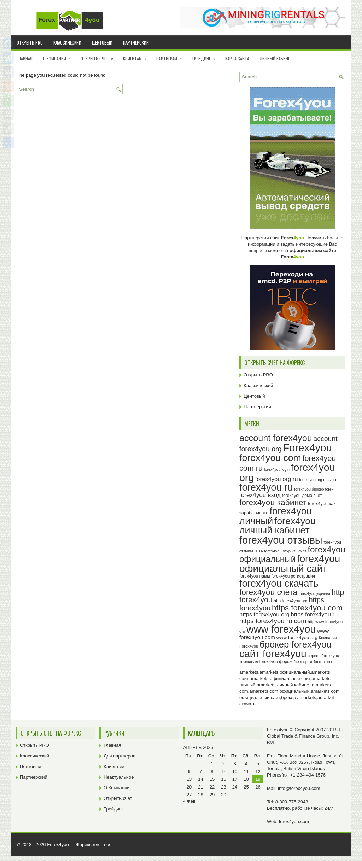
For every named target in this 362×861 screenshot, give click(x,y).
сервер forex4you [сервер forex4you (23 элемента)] (323, 656)
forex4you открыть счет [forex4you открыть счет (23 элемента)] (285, 551)
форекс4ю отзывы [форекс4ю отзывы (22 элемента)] (316, 662)
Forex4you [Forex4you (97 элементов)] (307, 447)
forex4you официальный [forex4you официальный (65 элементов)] (292, 554)
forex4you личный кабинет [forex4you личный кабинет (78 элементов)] (277, 526)
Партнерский (136, 42)
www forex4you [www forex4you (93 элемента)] (281, 629)
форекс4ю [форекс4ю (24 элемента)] (289, 661)
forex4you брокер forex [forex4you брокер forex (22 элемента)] (313, 489)
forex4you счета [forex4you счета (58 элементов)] (268, 592)
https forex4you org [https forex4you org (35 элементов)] (264, 614)
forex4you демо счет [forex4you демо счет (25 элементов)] (302, 495)
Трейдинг (206, 56)
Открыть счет (99, 56)
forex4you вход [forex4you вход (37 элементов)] (260, 494)
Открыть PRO (30, 42)
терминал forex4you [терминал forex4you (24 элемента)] (258, 661)
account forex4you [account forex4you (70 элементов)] (275, 438)
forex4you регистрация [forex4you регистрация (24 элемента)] (293, 576)
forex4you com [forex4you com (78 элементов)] (270, 457)
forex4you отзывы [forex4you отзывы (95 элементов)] (280, 540)
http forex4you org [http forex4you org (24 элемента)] (290, 600)
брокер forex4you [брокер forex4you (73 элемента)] (295, 644)
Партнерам (171, 56)
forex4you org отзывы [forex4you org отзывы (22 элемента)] (317, 480)
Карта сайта (237, 58)
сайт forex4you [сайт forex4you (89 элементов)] (272, 653)
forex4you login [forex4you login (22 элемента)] (277, 469)
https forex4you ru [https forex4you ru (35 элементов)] (314, 614)
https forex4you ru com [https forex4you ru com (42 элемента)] (272, 621)
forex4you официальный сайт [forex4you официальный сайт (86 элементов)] (289, 563)
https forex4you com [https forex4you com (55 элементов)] (307, 607)
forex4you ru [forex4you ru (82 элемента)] (266, 487)
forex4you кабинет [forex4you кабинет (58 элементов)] (272, 502)
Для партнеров (119, 755)
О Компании (59, 56)
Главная (25, 58)
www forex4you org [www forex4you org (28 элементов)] (296, 637)
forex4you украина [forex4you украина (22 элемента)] (314, 593)
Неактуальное (119, 777)
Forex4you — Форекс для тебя (79, 844)
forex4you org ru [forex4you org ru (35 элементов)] (276, 479)
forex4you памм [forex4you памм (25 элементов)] (254, 576)
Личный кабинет (276, 58)
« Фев (189, 801)
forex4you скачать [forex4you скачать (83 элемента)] (278, 583)
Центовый (102, 42)
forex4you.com (294, 821)
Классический (67, 42)
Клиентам (137, 56)
